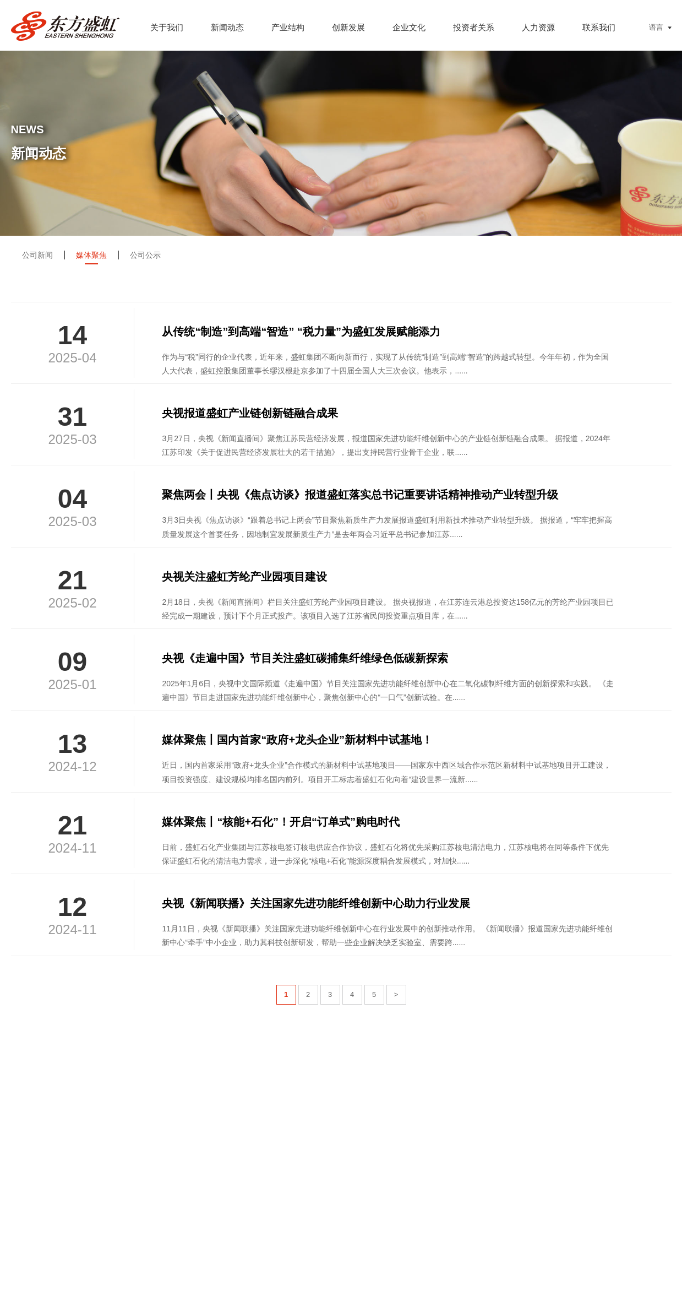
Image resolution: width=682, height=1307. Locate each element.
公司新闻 (37, 255)
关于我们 (166, 27)
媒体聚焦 (91, 255)
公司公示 (145, 255)
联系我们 (598, 27)
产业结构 (287, 27)
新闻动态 (227, 27)
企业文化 (408, 27)
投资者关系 (473, 27)
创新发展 (348, 27)
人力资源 (538, 27)
